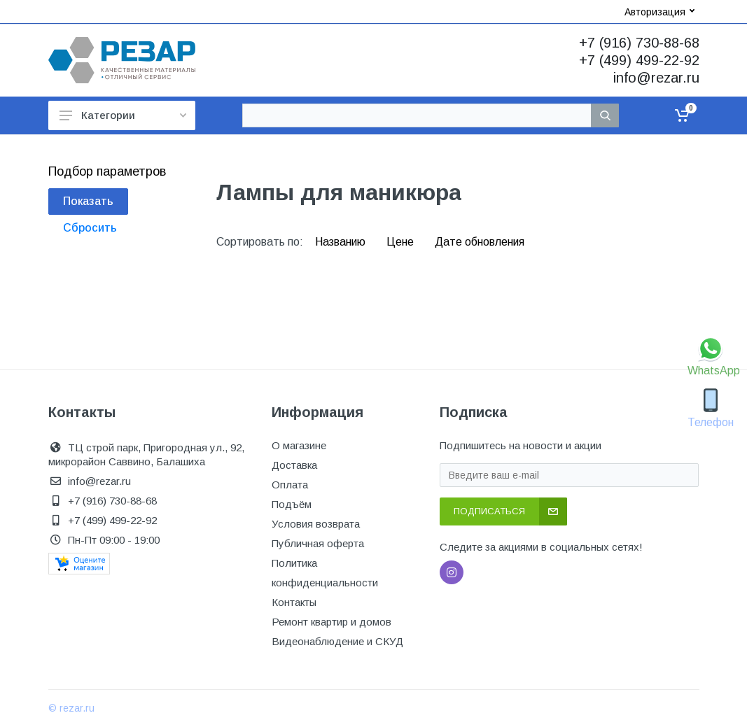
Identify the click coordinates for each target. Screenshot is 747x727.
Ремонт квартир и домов (331, 622)
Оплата (290, 484)
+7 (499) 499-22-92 (639, 60)
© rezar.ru (71, 708)
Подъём (292, 504)
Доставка (294, 465)
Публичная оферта (318, 543)
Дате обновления (479, 242)
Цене (401, 242)
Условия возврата (316, 524)
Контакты (294, 602)
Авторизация (659, 11)
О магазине (299, 445)
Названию (341, 242)
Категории (123, 115)
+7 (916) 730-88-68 (639, 42)
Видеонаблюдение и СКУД (337, 641)
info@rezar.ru (656, 77)
